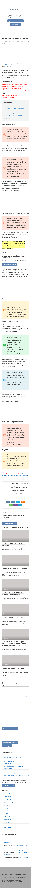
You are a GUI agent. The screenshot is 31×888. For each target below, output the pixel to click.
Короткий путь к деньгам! (20, 850)
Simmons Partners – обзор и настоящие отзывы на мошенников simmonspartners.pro (16, 840)
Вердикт (8, 118)
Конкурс (6, 813)
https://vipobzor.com (10, 64)
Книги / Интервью (9, 810)
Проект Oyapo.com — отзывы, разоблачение (13, 544)
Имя (3, 685)
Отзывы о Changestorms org (14, 115)
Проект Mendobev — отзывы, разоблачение (13, 669)
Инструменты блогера (10, 808)
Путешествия (7, 827)
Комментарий (5, 700)
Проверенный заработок (15, 21)
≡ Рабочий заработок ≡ (9, 264)
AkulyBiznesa (13, 9)
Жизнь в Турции (8, 802)
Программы (7, 825)
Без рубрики (7, 796)
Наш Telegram (15, 24)
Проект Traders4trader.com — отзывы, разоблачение (13, 593)
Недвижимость (8, 819)
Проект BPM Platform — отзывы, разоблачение (14, 569)
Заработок (7, 805)
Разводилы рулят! (11, 113)
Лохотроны (20, 41)
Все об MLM (7, 799)
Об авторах (7, 822)
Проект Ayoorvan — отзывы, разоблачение (13, 618)
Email (4, 691)
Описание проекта (11, 106)
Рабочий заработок (8, 785)
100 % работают (8, 794)
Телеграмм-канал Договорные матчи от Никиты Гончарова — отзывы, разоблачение (14, 643)
